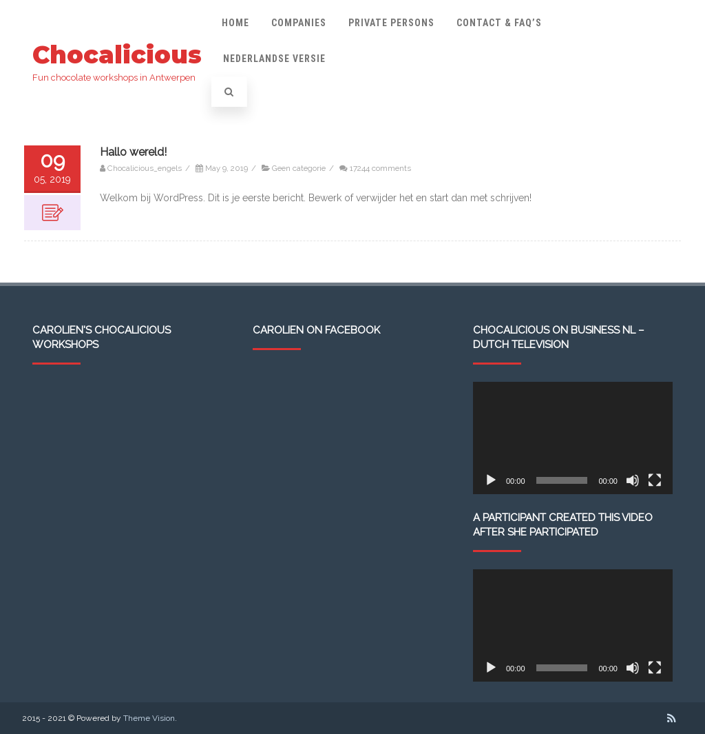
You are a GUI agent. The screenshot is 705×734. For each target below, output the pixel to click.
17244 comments (380, 168)
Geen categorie (299, 168)
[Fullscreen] (655, 480)
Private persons (391, 22)
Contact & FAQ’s (499, 22)
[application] (573, 438)
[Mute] (633, 480)
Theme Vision (149, 718)
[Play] (491, 480)
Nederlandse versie (274, 58)
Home (235, 22)
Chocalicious (117, 55)
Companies (298, 22)
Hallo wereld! (133, 152)
